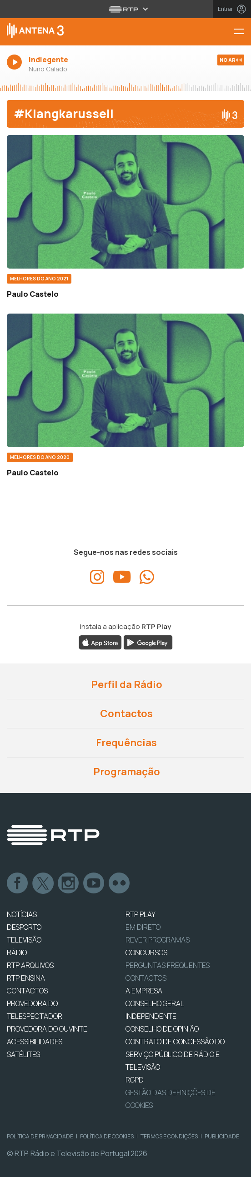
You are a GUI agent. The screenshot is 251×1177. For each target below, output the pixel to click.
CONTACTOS (27, 991)
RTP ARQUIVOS (30, 965)
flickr (120, 883)
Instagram (69, 883)
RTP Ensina (26, 978)
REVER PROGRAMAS (158, 940)
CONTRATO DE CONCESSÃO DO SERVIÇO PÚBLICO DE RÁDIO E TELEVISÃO (175, 1054)
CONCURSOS (146, 953)
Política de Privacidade (40, 1136)
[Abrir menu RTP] (126, 9)
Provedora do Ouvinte (47, 1029)
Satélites (23, 1054)
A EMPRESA (144, 991)
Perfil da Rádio (125, 684)
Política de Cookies (107, 1136)
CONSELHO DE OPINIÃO (162, 1029)
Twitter (43, 883)
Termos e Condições (169, 1136)
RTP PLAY (141, 914)
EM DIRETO (143, 927)
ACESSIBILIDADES (34, 1042)
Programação (125, 771)
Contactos (125, 713)
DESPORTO (24, 927)
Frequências (125, 742)
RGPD (135, 1080)
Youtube (94, 883)
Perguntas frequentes (168, 965)
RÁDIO (17, 953)
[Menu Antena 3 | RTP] (242, 32)
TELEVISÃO (24, 940)
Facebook (18, 883)
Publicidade (222, 1136)
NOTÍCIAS (22, 914)
